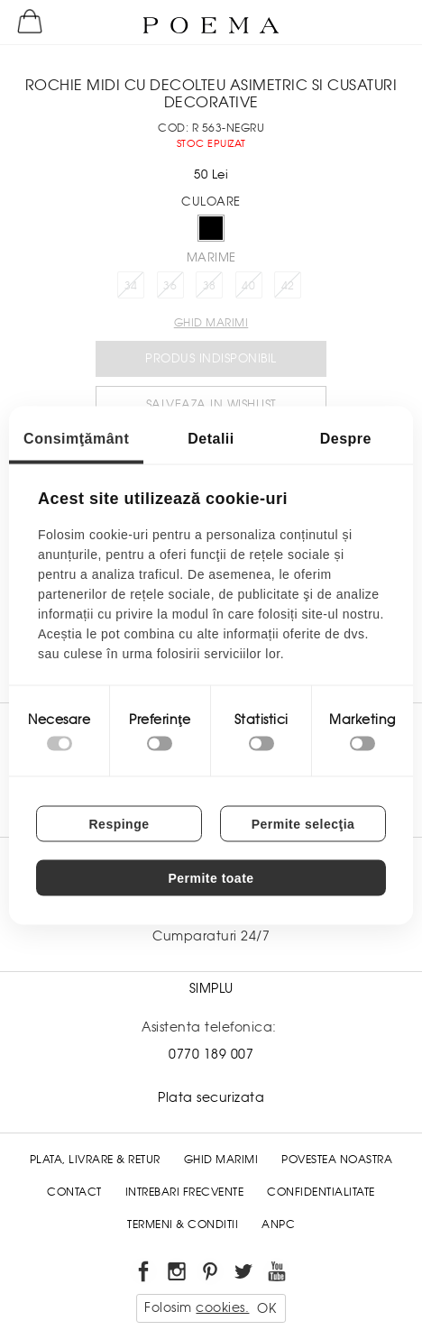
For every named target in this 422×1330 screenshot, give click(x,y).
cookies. (222, 1307)
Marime (211, 257)
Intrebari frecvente (184, 1192)
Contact (74, 1192)
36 (170, 286)
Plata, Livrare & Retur (95, 1159)
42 (288, 286)
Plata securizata (211, 1097)
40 (248, 286)
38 (209, 286)
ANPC (278, 1224)
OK (266, 1308)
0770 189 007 (211, 1054)
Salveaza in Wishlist (211, 404)
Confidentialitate (321, 1192)
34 (131, 286)
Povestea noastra (336, 1159)
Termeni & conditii (182, 1224)
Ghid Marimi (221, 1159)
